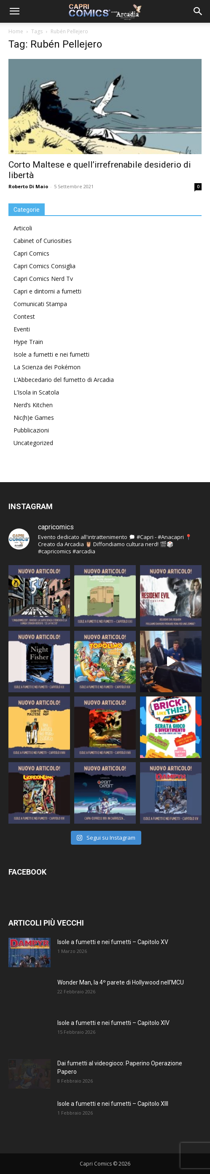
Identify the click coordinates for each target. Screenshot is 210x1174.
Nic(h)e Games (33, 418)
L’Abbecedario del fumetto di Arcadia (63, 380)
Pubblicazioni (31, 430)
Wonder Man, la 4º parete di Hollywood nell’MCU (120, 982)
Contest (24, 316)
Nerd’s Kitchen (33, 405)
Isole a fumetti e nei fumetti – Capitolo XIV (113, 1022)
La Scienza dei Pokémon (47, 367)
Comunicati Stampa (40, 304)
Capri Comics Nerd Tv (43, 279)
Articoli (22, 228)
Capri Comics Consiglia (44, 266)
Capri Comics (31, 253)
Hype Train (28, 342)
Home (15, 31)
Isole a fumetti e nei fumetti (51, 354)
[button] (14, 11)
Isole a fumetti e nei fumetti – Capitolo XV (112, 942)
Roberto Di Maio (28, 186)
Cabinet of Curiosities (42, 241)
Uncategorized (33, 443)
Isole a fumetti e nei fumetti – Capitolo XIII (112, 1103)
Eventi (21, 329)
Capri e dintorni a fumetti (47, 291)
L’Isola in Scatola (36, 392)
